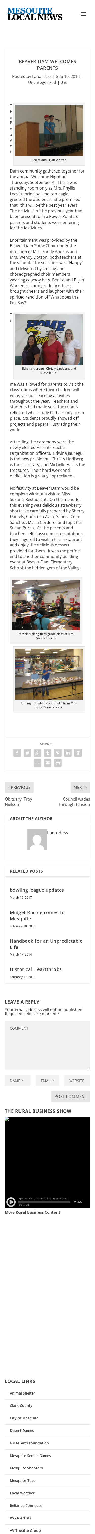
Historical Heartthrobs (36, 969)
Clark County (21, 1405)
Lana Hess (42, 76)
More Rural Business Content (32, 1212)
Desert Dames (22, 1430)
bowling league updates (37, 890)
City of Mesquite (24, 1418)
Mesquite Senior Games (30, 1455)
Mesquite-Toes (22, 1480)
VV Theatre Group (25, 1530)
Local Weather (22, 1493)
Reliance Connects (26, 1505)
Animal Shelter (22, 1393)
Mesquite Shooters (26, 1468)
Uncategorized (42, 82)
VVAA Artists (20, 1517)
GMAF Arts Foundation (29, 1443)
